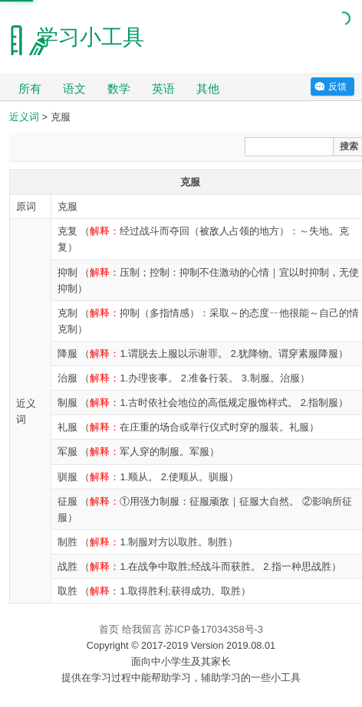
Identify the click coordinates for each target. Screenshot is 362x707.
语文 (74, 88)
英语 (163, 88)
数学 (118, 88)
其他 (207, 88)
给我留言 (142, 629)
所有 (29, 88)
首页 (109, 629)
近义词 (24, 117)
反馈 (337, 86)
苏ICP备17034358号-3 (213, 629)
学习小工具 (90, 37)
